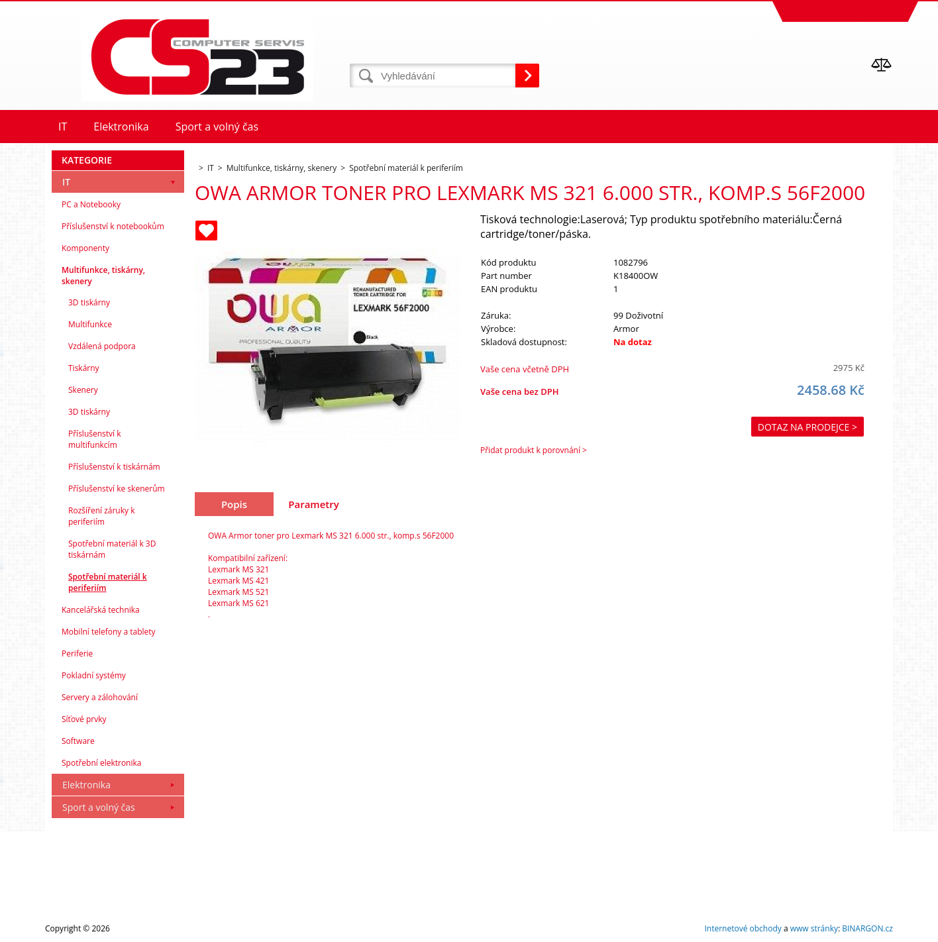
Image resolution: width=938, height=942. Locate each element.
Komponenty (85, 248)
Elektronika (86, 784)
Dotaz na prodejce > (807, 427)
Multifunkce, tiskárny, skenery (103, 275)
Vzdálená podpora (102, 346)
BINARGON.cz (867, 928)
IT (66, 182)
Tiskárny (83, 368)
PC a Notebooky (91, 204)
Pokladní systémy (94, 675)
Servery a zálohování (100, 697)
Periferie (77, 653)
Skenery (83, 389)
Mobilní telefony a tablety (109, 631)
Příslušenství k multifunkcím (94, 439)
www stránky (814, 928)
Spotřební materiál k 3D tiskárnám (112, 549)
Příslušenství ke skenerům (116, 488)
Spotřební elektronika (101, 762)
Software (78, 741)
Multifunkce (90, 324)
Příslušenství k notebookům (113, 226)
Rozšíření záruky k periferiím (101, 516)
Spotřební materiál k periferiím (107, 582)
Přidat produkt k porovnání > (533, 450)
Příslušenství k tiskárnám (114, 466)
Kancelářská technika (101, 609)
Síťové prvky (84, 719)
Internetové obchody (742, 928)
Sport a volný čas (98, 807)
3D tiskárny (89, 302)
